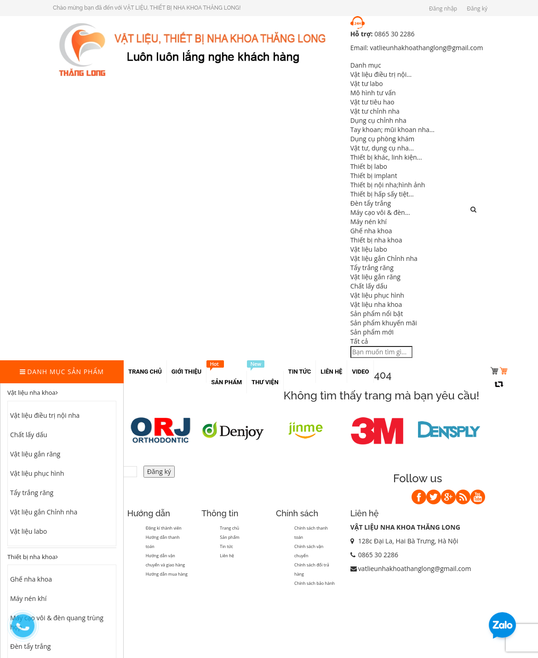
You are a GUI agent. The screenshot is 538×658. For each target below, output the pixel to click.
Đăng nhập (443, 8)
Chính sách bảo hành (314, 583)
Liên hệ (227, 556)
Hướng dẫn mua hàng (167, 574)
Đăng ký (477, 8)
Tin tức (226, 546)
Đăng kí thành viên (164, 528)
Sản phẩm (229, 537)
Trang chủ (229, 528)
